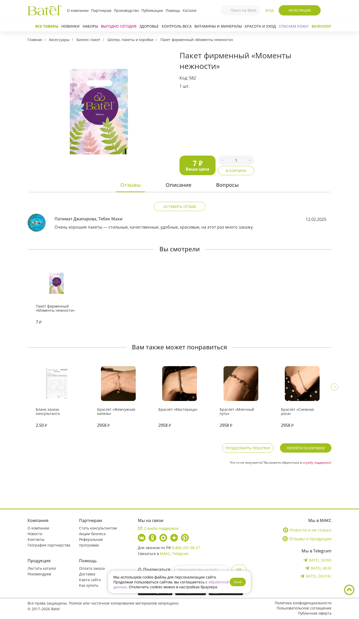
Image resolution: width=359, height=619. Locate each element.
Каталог (190, 10)
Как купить (88, 585)
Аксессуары (59, 39)
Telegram (180, 553)
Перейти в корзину (306, 448)
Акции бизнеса (92, 533)
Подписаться (154, 569)
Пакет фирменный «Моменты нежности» (196, 39)
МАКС (165, 553)
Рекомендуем (39, 574)
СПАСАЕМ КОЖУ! (294, 26)
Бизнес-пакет (88, 39)
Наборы (90, 26)
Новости (35, 533)
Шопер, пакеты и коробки (130, 39)
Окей (238, 582)
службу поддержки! (317, 462)
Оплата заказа (92, 568)
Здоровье (149, 26)
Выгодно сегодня (118, 26)
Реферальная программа (91, 542)
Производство (126, 10)
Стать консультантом (98, 528)
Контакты (36, 539)
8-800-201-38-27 (186, 547)
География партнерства (49, 545)
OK (239, 569)
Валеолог (321, 26)
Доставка (87, 574)
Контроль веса (177, 26)
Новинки (70, 26)
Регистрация (300, 10)
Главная (35, 39)
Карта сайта (90, 579)
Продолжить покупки (247, 448)
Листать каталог (42, 568)
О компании (78, 10)
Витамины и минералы (218, 26)
